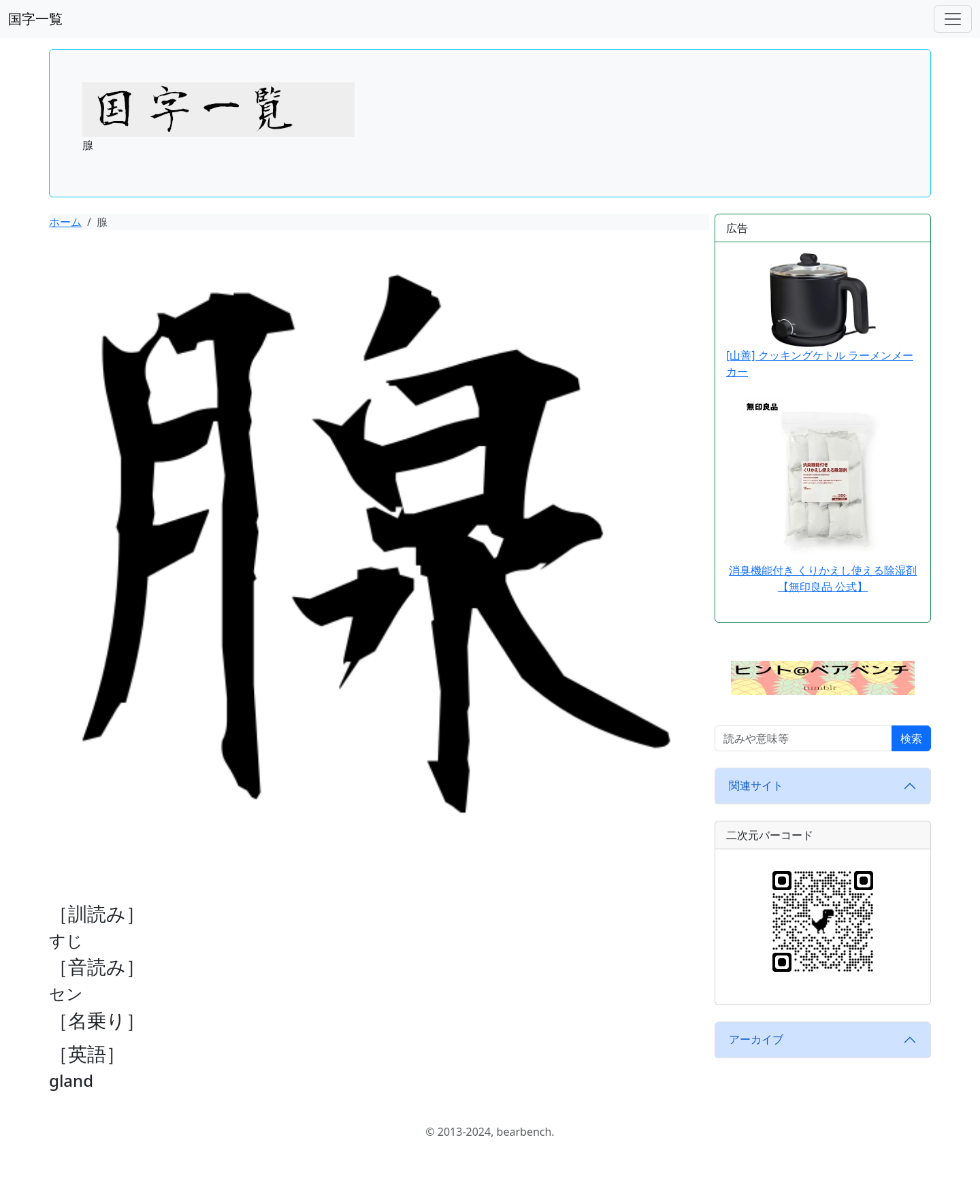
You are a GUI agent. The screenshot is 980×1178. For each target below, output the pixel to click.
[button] (823, 676)
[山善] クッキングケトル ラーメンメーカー (819, 316)
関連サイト (756, 785)
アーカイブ (756, 1039)
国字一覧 (35, 19)
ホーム (65, 221)
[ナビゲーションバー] (953, 19)
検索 (911, 738)
